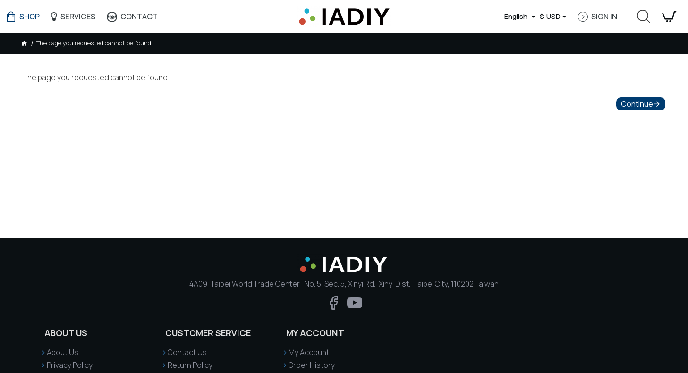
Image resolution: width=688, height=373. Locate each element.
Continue (637, 104)
